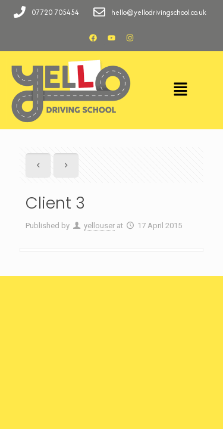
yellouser (99, 225)
